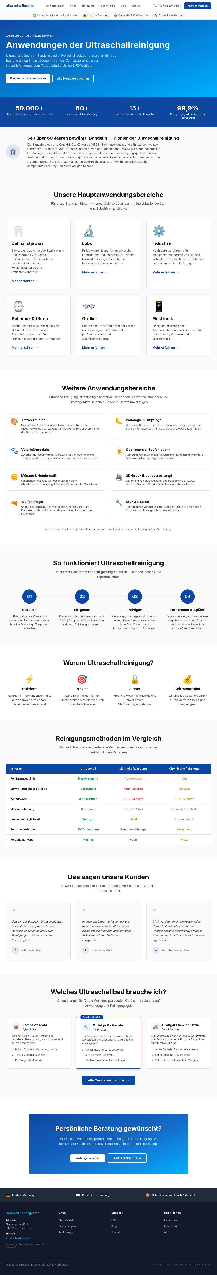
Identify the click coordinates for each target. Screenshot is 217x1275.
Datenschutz (171, 1226)
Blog (123, 5)
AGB (166, 1232)
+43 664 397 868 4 (167, 5)
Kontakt (136, 5)
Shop (73, 5)
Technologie (107, 5)
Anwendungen (55, 5)
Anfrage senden (198, 5)
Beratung (88, 5)
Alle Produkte (66, 1219)
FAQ (113, 1219)
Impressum (170, 1219)
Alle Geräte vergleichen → (108, 1080)
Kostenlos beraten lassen (28, 78)
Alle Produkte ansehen (73, 78)
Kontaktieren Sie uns (92, 529)
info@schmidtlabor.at (18, 1237)
